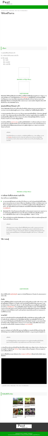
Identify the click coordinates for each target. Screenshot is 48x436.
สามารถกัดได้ (28, 324)
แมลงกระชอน (14, 122)
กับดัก (5, 60)
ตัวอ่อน (9, 137)
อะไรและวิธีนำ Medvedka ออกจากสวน (30, 406)
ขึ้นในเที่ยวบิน (24, 97)
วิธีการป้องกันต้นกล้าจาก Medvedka (17, 416)
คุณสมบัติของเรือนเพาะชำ (8, 52)
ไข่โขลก (17, 349)
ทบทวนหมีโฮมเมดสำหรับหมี (30, 416)
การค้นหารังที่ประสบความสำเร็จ (9, 55)
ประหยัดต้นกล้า (7, 208)
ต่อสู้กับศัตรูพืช (13, 294)
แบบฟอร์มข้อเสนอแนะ (41, 431)
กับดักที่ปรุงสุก (10, 306)
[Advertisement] (24, 25)
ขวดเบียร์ (6, 62)
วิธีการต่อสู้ (4, 58)
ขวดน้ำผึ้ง (6, 64)
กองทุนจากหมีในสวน (26, 354)
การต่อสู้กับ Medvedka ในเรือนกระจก (18, 406)
